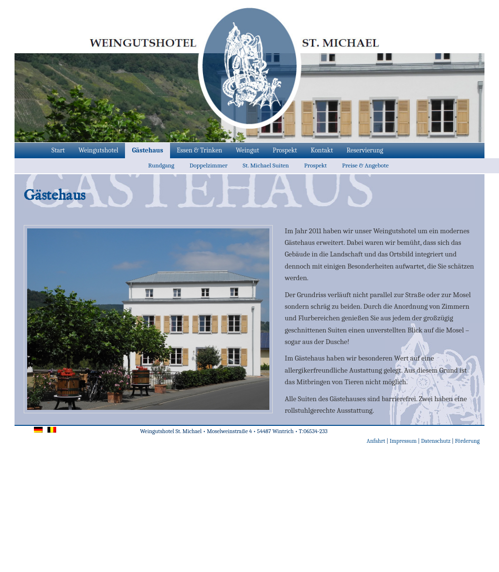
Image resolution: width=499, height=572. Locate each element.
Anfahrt (376, 440)
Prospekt (285, 150)
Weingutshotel (98, 150)
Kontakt (322, 150)
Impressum (403, 440)
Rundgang (161, 165)
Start (58, 150)
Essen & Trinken (199, 150)
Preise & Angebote (365, 165)
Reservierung (364, 150)
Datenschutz (436, 440)
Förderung (467, 440)
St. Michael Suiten (266, 165)
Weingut (247, 150)
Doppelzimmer (208, 165)
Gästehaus (147, 150)
